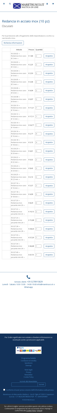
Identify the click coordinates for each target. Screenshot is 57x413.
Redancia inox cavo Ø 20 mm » (18, 152)
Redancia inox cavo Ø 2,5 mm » (18, 178)
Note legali (28, 370)
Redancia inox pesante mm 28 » (18, 230)
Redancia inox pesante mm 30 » (18, 238)
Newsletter (29, 375)
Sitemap (28, 365)
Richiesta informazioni (13, 43)
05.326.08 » (15, 97)
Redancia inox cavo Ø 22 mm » (18, 160)
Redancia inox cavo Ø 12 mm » (18, 117)
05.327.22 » (15, 209)
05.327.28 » (15, 226)
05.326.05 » (15, 79)
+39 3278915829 (35, 281)
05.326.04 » (15, 71)
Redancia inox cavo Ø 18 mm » (18, 143)
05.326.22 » (15, 157)
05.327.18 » (15, 192)
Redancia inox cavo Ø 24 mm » (18, 169)
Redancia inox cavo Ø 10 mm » (18, 109)
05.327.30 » (15, 235)
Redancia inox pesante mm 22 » (18, 212)
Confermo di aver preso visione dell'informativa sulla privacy (30, 390)
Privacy (28, 372)
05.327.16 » (15, 183)
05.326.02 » (15, 53)
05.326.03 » (15, 62)
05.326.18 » (15, 140)
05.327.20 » (15, 200)
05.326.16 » (15, 131)
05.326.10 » (15, 105)
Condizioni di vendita (28, 361)
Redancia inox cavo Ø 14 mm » (18, 126)
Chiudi (39, 411)
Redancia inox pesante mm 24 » (18, 221)
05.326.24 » (15, 166)
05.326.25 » (15, 174)
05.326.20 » (15, 148)
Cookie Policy (28, 377)
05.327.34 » (15, 244)
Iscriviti (41, 384)
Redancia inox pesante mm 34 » (18, 247)
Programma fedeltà (28, 358)
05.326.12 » (15, 114)
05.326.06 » (15, 88)
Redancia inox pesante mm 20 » (18, 204)
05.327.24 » (15, 218)
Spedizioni (28, 363)
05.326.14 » (15, 122)
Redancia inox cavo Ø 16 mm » (18, 134)
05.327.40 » (15, 252)
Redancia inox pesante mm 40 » (18, 256)
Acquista (49, 56)
